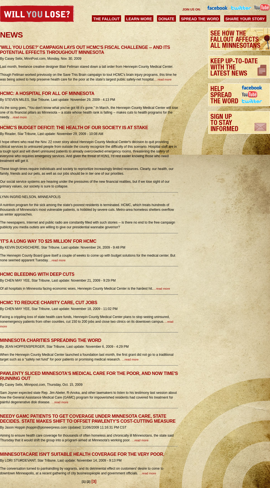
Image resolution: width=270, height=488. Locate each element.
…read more (162, 79)
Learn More (139, 19)
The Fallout (106, 19)
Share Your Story (245, 19)
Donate (166, 19)
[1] (83, 481)
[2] (88, 481)
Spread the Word (200, 19)
